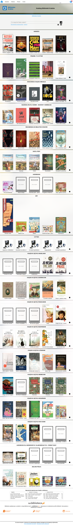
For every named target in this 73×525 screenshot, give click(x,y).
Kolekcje (25, 24)
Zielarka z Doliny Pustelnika (32, 498)
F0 (60, 1)
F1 (62, 1)
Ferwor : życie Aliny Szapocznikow (51, 497)
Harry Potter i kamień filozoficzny (15, 497)
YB (54, 1)
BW (51, 1)
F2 (66, 1)
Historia (13, 1)
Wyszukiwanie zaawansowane (17, 24)
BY (57, 1)
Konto (24, 1)
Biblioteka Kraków (36, 16)
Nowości (7, 1)
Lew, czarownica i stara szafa (15, 493)
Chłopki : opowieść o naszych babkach (52, 496)
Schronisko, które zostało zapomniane (52, 498)
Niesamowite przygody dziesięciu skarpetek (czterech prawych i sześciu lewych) (23, 496)
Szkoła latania (12, 498)
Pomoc (18, 1)
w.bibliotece (35, 506)
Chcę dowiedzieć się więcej (30, 523)
